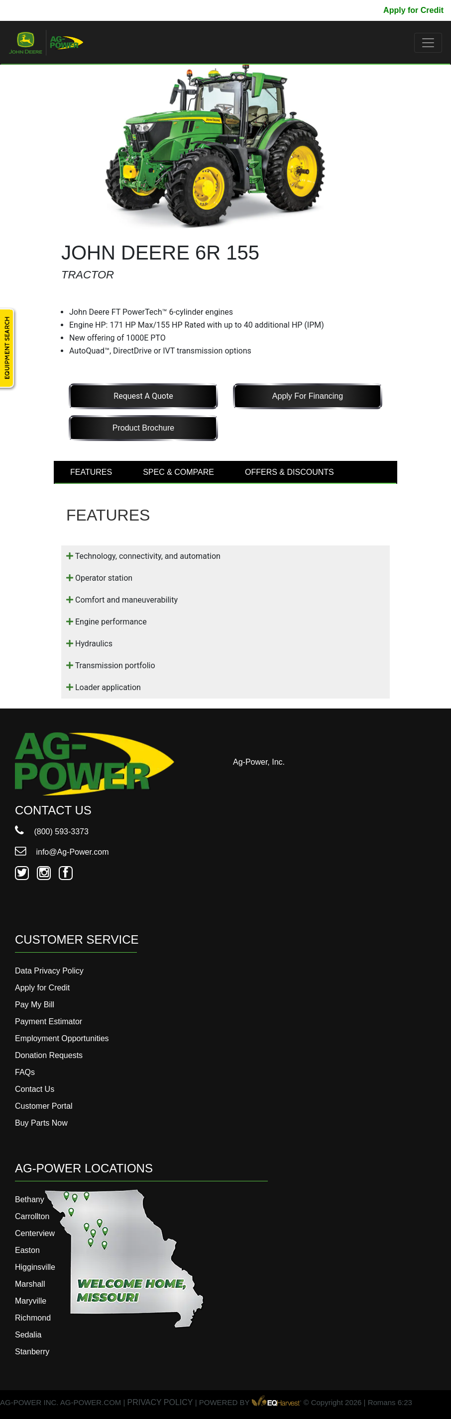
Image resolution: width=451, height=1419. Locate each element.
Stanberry (32, 1351)
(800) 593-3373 (52, 831)
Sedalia (28, 1334)
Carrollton (32, 1216)
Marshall (30, 1284)
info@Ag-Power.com (62, 852)
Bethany (29, 1199)
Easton (27, 1250)
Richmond (33, 1318)
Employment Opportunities (62, 1038)
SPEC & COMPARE (178, 472)
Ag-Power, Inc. (259, 762)
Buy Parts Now (41, 1123)
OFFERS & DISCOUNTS (289, 472)
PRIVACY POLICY (160, 1402)
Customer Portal (44, 1106)
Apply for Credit (413, 10)
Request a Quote (143, 396)
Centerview (35, 1233)
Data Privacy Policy (49, 971)
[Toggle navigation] (428, 43)
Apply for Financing (307, 396)
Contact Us (34, 1089)
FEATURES (91, 472)
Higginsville (35, 1267)
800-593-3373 (37, 10)
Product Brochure (144, 428)
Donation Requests (49, 1055)
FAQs (25, 1072)
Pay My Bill (354, 10)
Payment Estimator (48, 1021)
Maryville (30, 1301)
